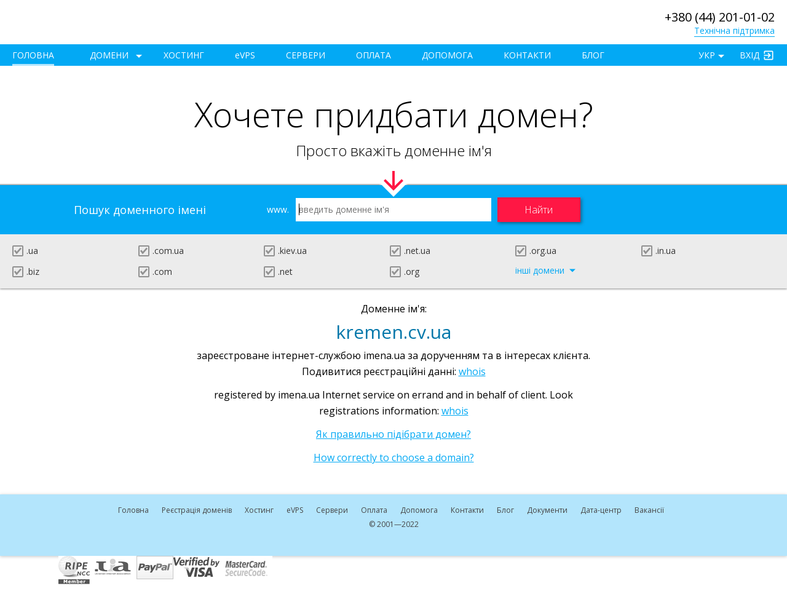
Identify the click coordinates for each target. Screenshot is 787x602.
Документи (547, 510)
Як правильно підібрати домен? (393, 434)
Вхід (749, 55)
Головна (33, 55)
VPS (245, 55)
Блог (593, 55)
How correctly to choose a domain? (394, 457)
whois (472, 371)
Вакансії (649, 510)
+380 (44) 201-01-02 (720, 17)
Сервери (305, 55)
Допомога (447, 55)
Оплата (373, 55)
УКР (706, 55)
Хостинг (184, 55)
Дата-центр (601, 510)
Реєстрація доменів (197, 510)
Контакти (527, 55)
